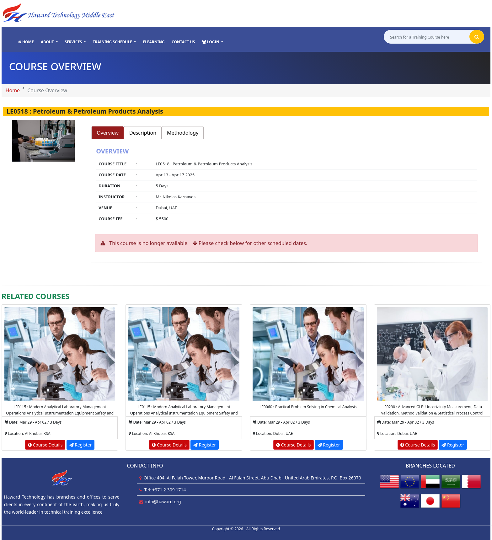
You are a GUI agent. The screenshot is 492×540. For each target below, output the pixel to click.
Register (80, 445)
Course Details (45, 445)
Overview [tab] (108, 132)
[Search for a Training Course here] (426, 36)
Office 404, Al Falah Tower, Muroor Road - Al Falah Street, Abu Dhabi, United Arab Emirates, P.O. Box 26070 (252, 478)
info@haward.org (163, 502)
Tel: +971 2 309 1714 (165, 490)
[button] (49, 42)
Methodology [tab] (182, 132)
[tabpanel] (286, 186)
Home (13, 90)
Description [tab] (142, 132)
